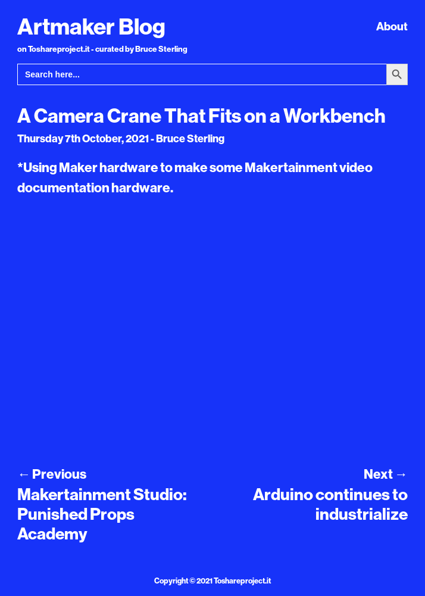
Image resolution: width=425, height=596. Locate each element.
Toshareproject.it (242, 580)
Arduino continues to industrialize (330, 503)
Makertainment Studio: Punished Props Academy (102, 513)
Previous (51, 474)
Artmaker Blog (91, 26)
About (392, 26)
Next (386, 474)
